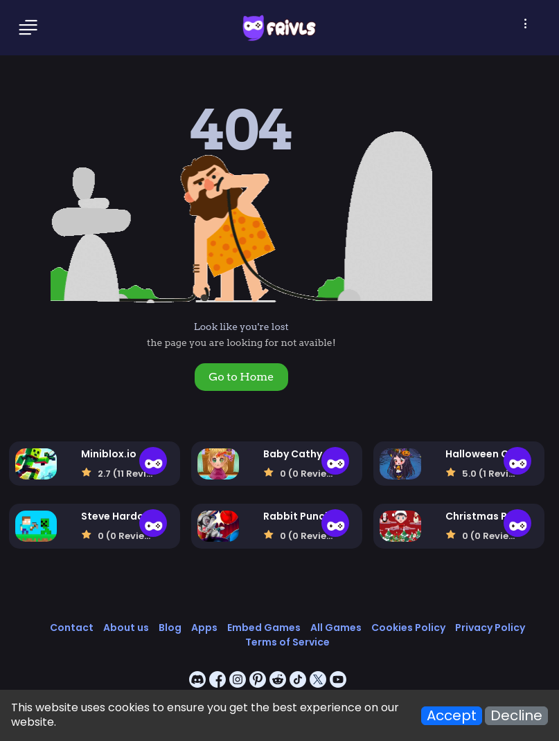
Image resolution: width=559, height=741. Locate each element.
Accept (452, 715)
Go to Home (241, 376)
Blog (170, 627)
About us (126, 627)
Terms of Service (287, 642)
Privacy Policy (490, 627)
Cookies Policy (408, 627)
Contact (72, 627)
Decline (516, 715)
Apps (204, 627)
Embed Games (264, 627)
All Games (336, 627)
